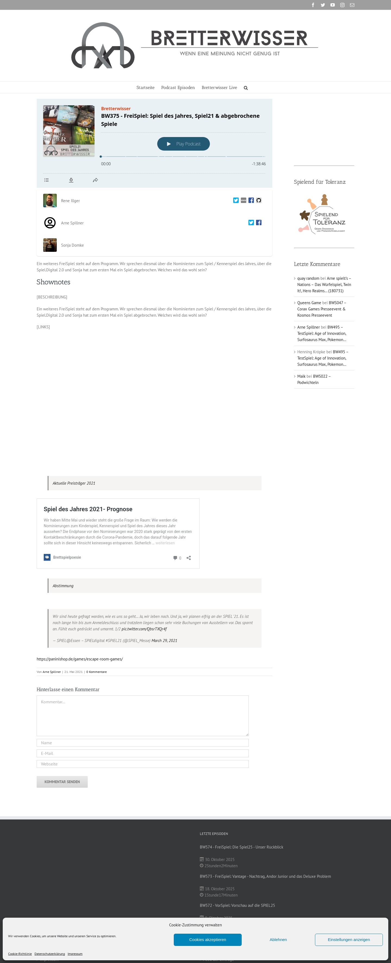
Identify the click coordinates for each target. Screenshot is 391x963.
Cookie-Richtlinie (20, 954)
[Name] (143, 743)
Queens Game (309, 302)
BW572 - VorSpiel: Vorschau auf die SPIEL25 (237, 905)
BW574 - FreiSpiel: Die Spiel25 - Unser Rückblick (241, 847)
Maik (301, 376)
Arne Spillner (52, 672)
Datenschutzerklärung (49, 954)
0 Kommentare (96, 672)
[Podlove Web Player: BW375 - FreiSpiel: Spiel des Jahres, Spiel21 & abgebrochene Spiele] (154, 143)
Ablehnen (278, 939)
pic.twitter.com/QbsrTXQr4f (144, 628)
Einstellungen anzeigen (349, 939)
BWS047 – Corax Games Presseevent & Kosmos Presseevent (321, 309)
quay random (308, 278)
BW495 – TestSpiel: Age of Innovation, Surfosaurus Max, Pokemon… (321, 333)
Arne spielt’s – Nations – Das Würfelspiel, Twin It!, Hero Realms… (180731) (324, 284)
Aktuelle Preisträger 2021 (74, 483)
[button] (246, 87)
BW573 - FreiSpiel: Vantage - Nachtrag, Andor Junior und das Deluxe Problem (265, 876)
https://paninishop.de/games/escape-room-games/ (80, 659)
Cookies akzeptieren (207, 939)
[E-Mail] (143, 753)
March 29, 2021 (164, 640)
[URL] (143, 764)
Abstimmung (63, 585)
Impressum (75, 954)
